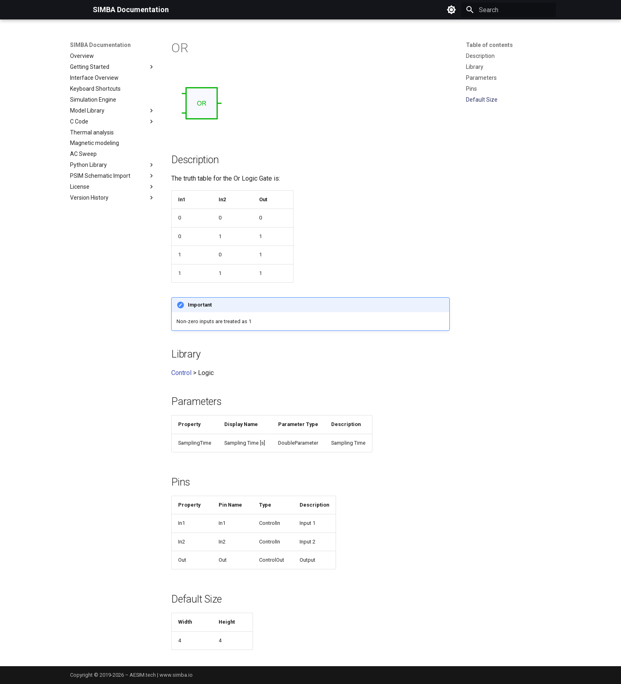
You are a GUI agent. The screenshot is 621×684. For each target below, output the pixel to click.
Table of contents (489, 45)
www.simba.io (176, 675)
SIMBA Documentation (100, 45)
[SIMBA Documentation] (75, 10)
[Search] (508, 9)
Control (181, 373)
